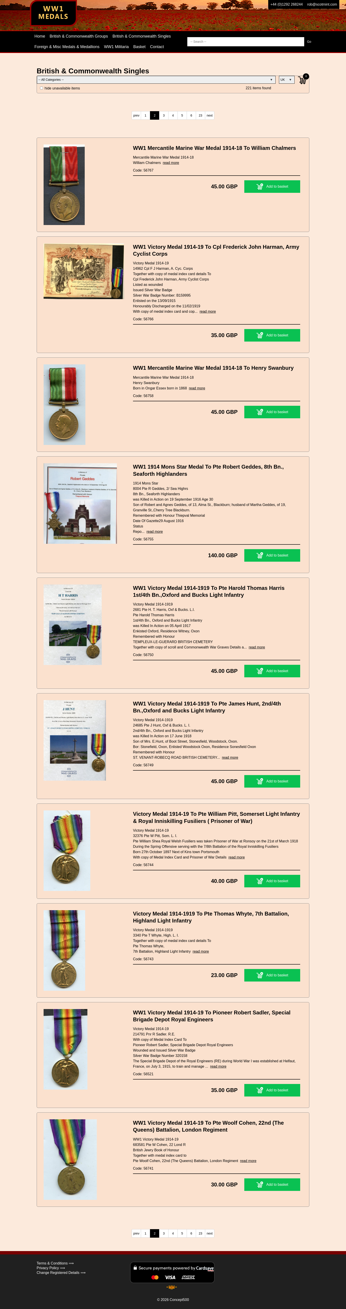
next (210, 115)
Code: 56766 (143, 319)
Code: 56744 (143, 865)
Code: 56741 (143, 1168)
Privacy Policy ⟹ (51, 1268)
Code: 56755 (143, 539)
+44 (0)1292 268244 (286, 4)
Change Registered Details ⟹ (61, 1273)
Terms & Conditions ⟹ (55, 1263)
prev (136, 115)
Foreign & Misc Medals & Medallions (66, 47)
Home (39, 36)
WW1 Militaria (116, 47)
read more (171, 163)
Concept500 (179, 1300)
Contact (157, 47)
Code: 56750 (143, 655)
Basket (139, 47)
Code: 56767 (143, 170)
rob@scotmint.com (322, 4)
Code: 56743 (143, 959)
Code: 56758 (143, 396)
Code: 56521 (143, 1074)
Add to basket (272, 186)
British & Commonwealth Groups (79, 36)
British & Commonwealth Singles (141, 36)
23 (200, 115)
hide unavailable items (60, 88)
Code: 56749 (143, 765)
